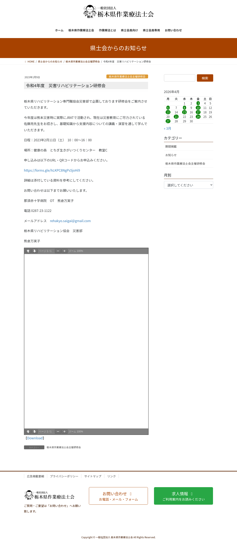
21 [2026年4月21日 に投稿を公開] (176, 117)
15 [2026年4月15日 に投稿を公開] (184, 112)
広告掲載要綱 (35, 476)
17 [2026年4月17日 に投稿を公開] (198, 112)
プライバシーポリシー (64, 476)
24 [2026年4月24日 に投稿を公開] (198, 117)
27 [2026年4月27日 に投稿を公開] (168, 121)
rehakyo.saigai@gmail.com (70, 220)
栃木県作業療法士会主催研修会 (127, 76)
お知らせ (171, 155)
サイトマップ (92, 476)
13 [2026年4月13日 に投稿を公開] (168, 112)
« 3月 (167, 128)
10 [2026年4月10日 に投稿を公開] (198, 108)
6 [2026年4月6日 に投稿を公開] (168, 108)
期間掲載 (171, 146)
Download (35, 437)
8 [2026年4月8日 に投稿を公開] (184, 108)
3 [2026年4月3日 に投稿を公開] (198, 103)
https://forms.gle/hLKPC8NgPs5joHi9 (52, 170)
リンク (111, 476)
